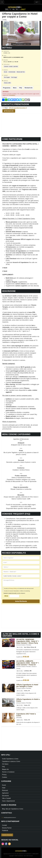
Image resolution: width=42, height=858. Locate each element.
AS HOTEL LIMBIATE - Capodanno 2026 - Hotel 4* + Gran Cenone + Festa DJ (27, 663)
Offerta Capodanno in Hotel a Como (28, 700)
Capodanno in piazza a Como (11, 761)
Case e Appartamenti (8, 801)
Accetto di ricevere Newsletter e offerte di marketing (16, 591)
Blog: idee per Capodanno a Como (12, 809)
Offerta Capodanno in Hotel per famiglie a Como (27, 685)
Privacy (4, 774)
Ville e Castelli (6, 798)
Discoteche (5, 795)
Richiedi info (28, 87)
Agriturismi (5, 793)
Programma (6, 87)
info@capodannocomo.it (18, 108)
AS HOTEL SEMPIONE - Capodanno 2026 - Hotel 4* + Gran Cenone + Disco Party (27, 641)
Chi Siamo (5, 764)
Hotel (5, 19)
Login (37, 2)
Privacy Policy (13, 588)
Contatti (4, 825)
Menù (14, 87)
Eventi (4, 785)
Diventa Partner (7, 828)
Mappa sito (5, 769)
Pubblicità (5, 830)
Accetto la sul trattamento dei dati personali (17, 588)
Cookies (4, 777)
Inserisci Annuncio (7, 835)
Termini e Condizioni (8, 772)
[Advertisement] (21, 125)
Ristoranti (5, 790)
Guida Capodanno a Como (10, 758)
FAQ (20, 87)
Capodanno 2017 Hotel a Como (26, 715)
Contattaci (12, 95)
